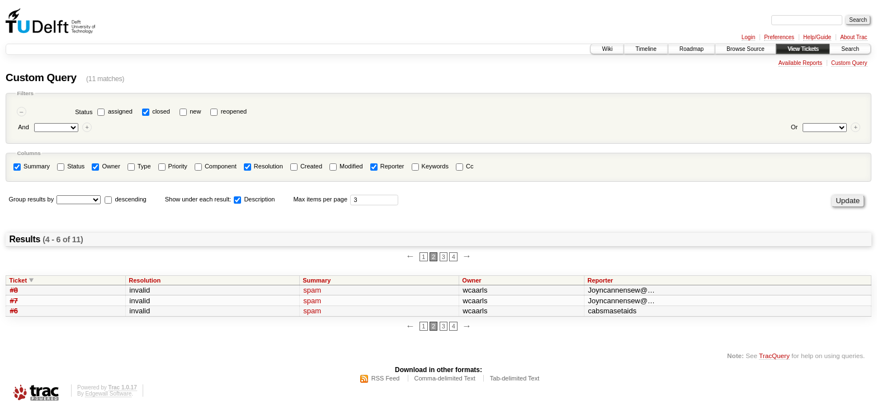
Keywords (430, 167)
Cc (465, 167)
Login (748, 37)
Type (139, 167)
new (195, 111)
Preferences (779, 37)
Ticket (18, 280)
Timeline (645, 49)
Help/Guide (817, 37)
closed (161, 111)
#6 (14, 311)
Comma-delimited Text (444, 378)
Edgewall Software (108, 394)
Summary (31, 167)
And (23, 127)
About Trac (853, 37)
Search (850, 49)
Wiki (607, 49)
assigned (120, 111)
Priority (172, 167)
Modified (346, 167)
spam (312, 290)
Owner (106, 167)
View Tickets (803, 49)
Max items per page (320, 199)
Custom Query (849, 63)
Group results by (31, 199)
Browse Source (746, 49)
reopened (234, 111)
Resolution (263, 167)
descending (130, 199)
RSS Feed (385, 378)
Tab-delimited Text (514, 378)
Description (254, 199)
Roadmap (692, 49)
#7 (14, 301)
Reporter (387, 167)
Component (216, 167)
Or (794, 127)
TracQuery (774, 355)
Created (306, 167)
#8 (14, 290)
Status (83, 112)
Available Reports (800, 63)
